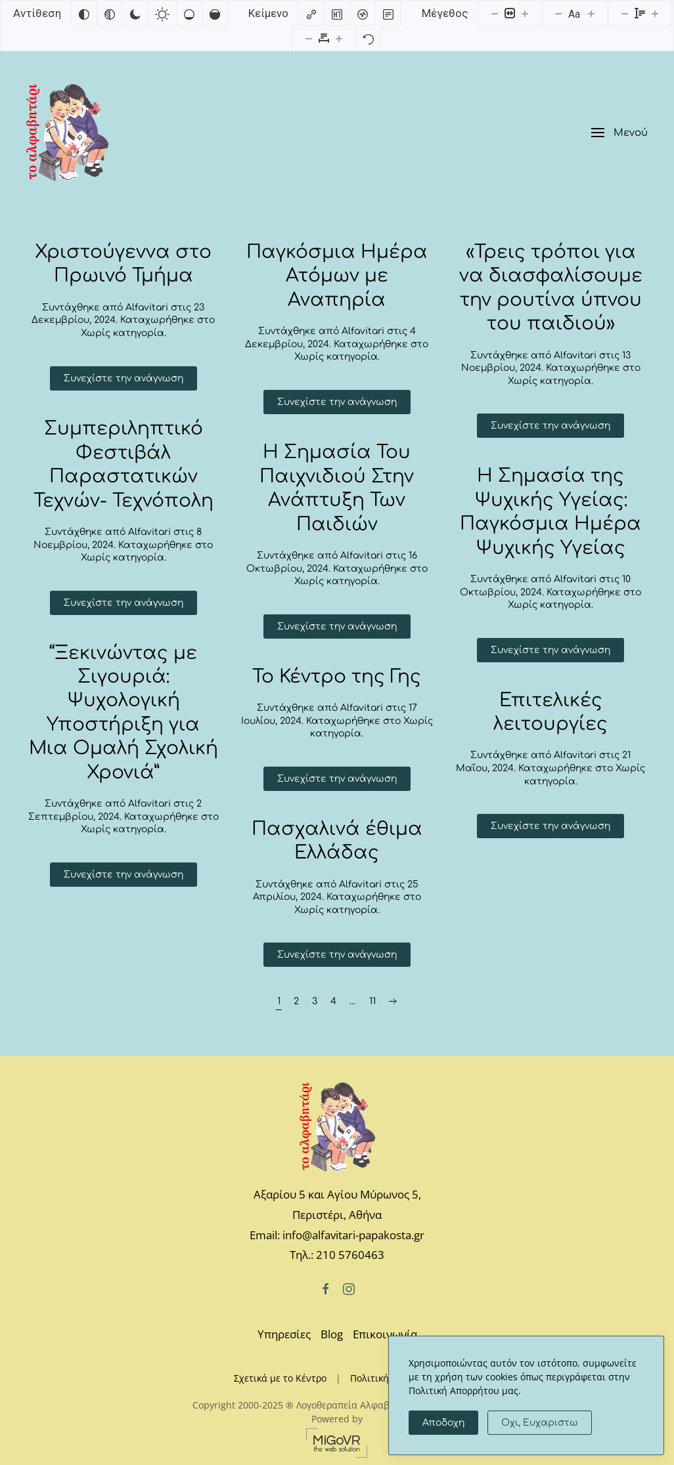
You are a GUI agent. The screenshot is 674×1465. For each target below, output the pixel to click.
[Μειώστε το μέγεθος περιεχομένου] (495, 13)
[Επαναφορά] (368, 38)
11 (372, 1001)
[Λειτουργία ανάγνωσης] (388, 13)
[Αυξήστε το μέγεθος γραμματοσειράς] (591, 13)
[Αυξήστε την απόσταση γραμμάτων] (339, 38)
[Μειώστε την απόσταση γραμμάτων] (309, 38)
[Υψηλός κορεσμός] (215, 13)
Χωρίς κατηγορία (122, 333)
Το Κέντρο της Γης (336, 676)
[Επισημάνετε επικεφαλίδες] (337, 13)
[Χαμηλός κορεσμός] (189, 13)
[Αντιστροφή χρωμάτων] (84, 13)
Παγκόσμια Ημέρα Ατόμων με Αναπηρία (337, 276)
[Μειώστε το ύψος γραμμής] (625, 13)
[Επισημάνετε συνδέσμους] (311, 13)
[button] (619, 133)
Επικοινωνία (385, 1334)
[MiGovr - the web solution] (337, 1441)
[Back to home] (67, 132)
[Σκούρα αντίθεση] (135, 13)
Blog (332, 1334)
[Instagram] (348, 1288)
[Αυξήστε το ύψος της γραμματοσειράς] (655, 13)
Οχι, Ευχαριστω (539, 1423)
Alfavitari (146, 307)
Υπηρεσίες (284, 1334)
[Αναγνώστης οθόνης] (362, 13)
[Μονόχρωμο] (110, 13)
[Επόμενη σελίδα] (393, 1001)
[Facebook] (325, 1288)
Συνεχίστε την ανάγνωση (123, 378)
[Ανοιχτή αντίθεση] (162, 13)
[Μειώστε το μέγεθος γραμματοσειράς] (558, 13)
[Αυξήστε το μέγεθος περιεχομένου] (525, 13)
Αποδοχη (443, 1423)
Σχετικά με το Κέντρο (280, 1378)
